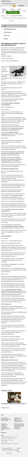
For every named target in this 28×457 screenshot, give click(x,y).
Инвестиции (7, 35)
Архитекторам (16, 11)
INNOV (10, 448)
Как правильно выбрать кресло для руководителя (6, 419)
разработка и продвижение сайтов (9, 449)
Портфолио (4, 11)
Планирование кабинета (10, 29)
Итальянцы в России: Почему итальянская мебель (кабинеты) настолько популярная (19, 426)
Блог (2, 12)
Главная (3, 9)
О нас (24, 11)
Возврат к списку (5, 407)
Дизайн (6, 38)
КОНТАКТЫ (21, 5)
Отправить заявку (13, 12)
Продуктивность (8, 32)
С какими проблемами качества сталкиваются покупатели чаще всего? (5, 426)
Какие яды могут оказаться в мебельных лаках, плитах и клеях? (18, 419)
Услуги (19, 9)
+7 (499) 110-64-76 (5, 1)
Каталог (12, 9)
